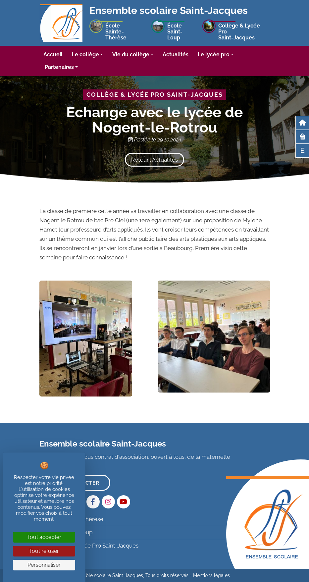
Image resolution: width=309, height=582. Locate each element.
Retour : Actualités (154, 159)
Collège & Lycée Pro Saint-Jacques (89, 545)
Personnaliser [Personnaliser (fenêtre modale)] (44, 565)
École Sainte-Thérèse (72, 519)
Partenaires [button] (59, 67)
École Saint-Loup (66, 532)
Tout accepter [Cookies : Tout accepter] (44, 537)
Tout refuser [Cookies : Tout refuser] (44, 551)
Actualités (175, 54)
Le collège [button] (85, 54)
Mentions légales (211, 575)
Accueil (53, 54)
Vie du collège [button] (130, 54)
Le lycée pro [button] (214, 54)
